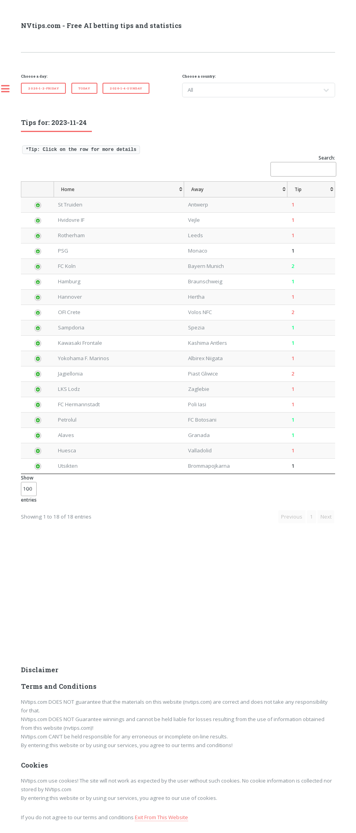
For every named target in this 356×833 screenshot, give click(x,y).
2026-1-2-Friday (43, 88)
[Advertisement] (178, 599)
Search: (302, 165)
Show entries (29, 488)
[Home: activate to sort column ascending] (119, 189)
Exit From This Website (161, 817)
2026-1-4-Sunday (126, 88)
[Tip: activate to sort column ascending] (311, 189)
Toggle (9, 89)
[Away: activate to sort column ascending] (235, 189)
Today (84, 88)
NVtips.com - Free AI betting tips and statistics (101, 25)
